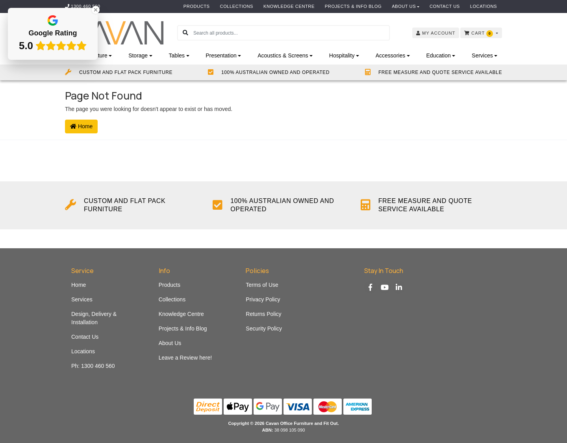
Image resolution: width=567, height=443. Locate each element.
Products (196, 6)
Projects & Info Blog (353, 6)
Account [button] (436, 33)
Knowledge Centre (289, 6)
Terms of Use (262, 285)
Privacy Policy (263, 299)
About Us (404, 6)
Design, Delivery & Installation (94, 318)
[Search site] (185, 33)
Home (81, 126)
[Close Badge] (96, 10)
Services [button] (482, 55)
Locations (483, 6)
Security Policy (264, 328)
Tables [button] (176, 55)
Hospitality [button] (342, 55)
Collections (236, 6)
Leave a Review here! (185, 357)
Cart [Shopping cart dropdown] (479, 33)
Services (82, 299)
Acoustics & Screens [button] (283, 55)
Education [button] (438, 55)
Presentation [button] (221, 55)
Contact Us (445, 6)
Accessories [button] (390, 55)
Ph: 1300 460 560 (93, 366)
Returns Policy (263, 314)
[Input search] (291, 33)
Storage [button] (138, 55)
